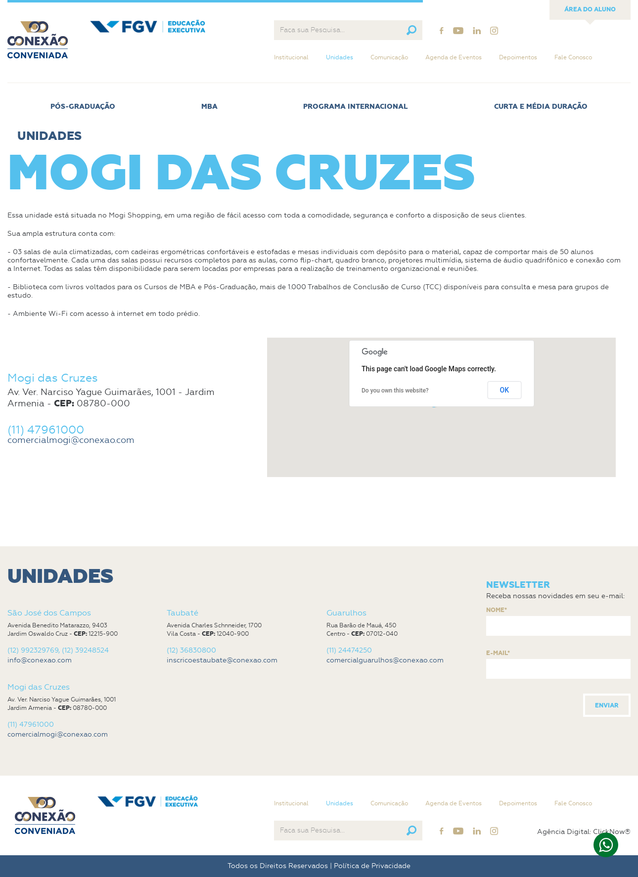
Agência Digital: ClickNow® (584, 832)
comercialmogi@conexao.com (71, 440)
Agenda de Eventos (453, 57)
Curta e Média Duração (541, 106)
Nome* (496, 611)
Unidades (339, 57)
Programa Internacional (355, 106)
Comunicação (389, 57)
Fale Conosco (573, 57)
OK (504, 390)
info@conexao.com (39, 660)
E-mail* (498, 654)
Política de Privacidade (372, 866)
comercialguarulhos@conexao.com (385, 660)
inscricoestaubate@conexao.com (222, 660)
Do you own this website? (395, 390)
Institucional (291, 57)
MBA (209, 106)
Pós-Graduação (82, 106)
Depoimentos (518, 57)
